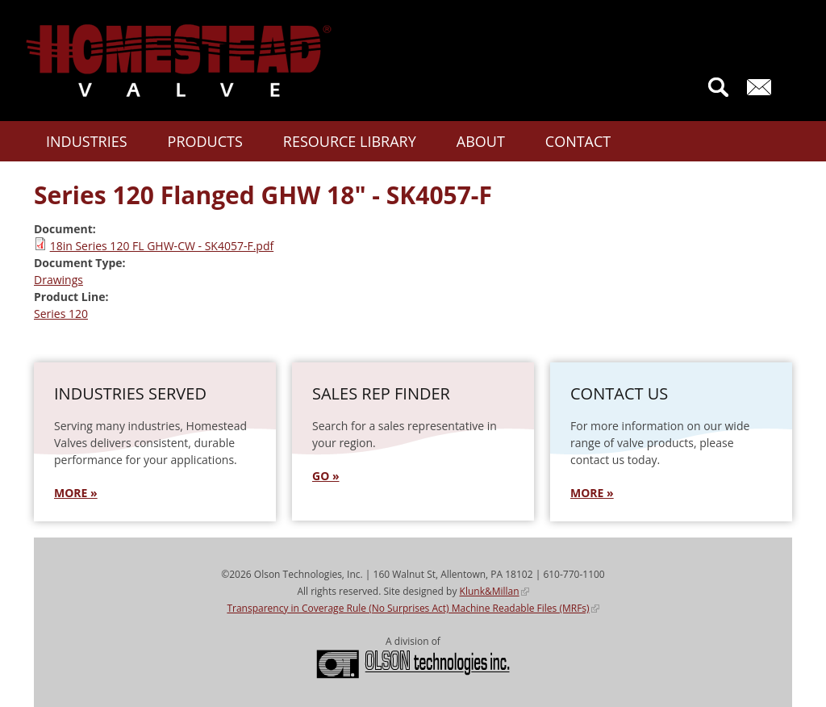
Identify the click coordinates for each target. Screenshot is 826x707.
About (481, 141)
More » (592, 492)
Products (205, 141)
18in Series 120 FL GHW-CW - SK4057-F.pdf (162, 245)
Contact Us (763, 87)
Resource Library (349, 141)
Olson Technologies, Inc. (413, 664)
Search (718, 87)
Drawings (58, 279)
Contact (578, 141)
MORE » (76, 492)
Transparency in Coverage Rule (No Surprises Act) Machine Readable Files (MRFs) (413, 608)
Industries (86, 141)
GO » (326, 475)
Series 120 (61, 313)
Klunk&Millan (494, 591)
